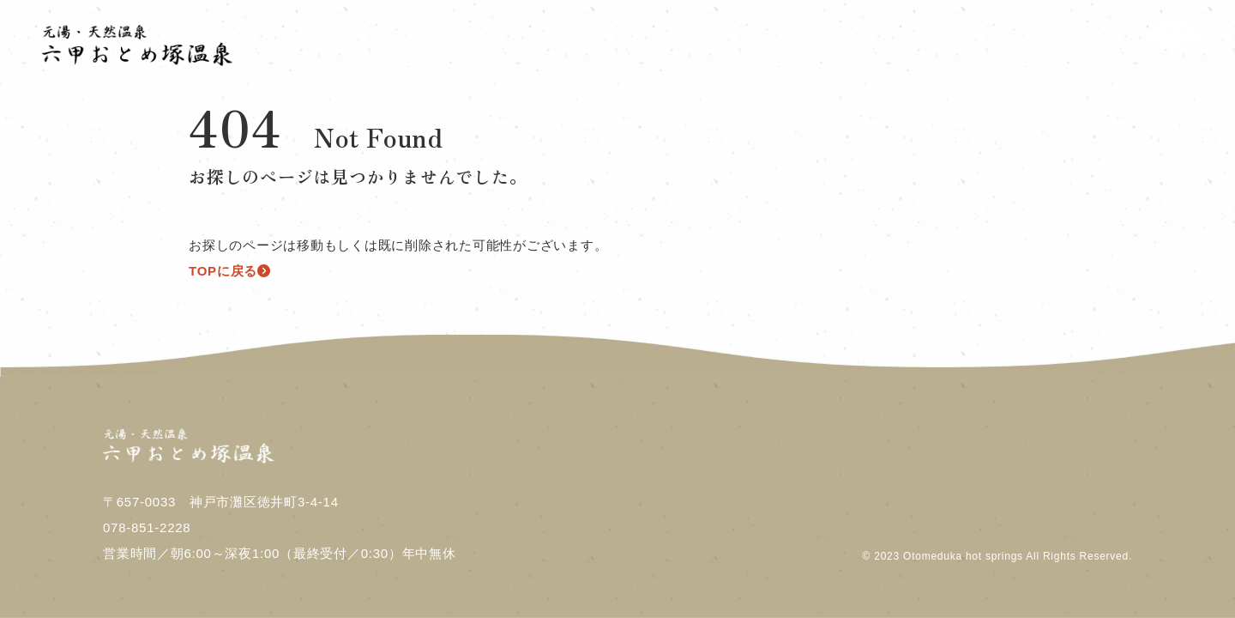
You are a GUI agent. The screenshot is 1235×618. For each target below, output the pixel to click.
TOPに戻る (230, 271)
